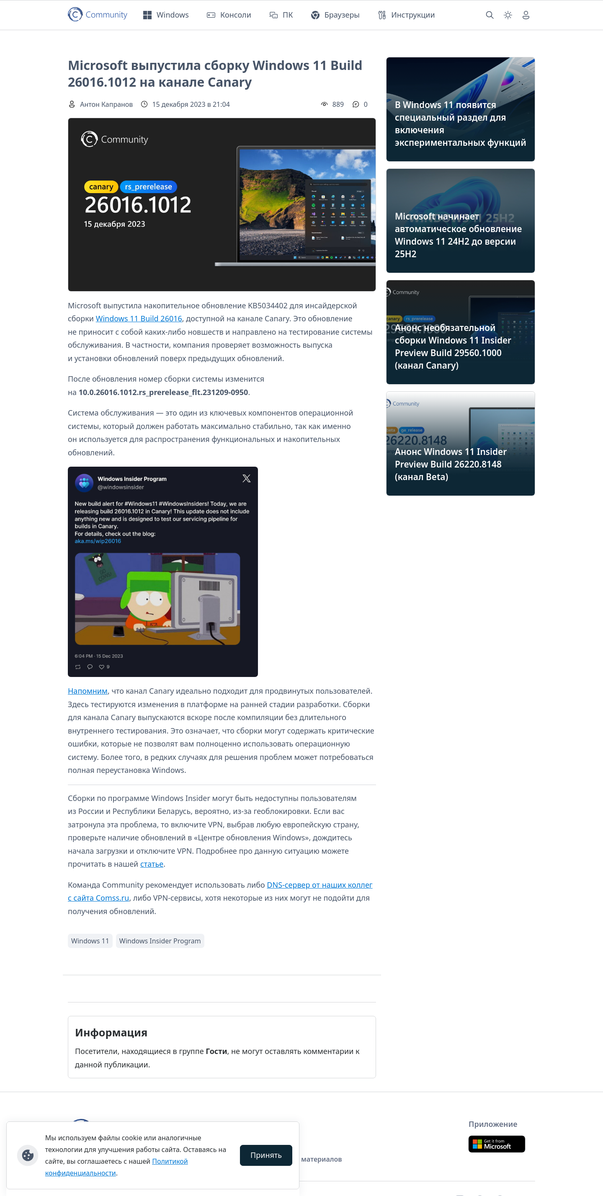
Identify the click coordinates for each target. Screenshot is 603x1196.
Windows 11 (90, 940)
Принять (266, 1155)
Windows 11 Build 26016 (139, 318)
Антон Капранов (106, 104)
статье (151, 864)
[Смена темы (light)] (508, 15)
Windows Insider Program (160, 940)
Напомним (88, 691)
